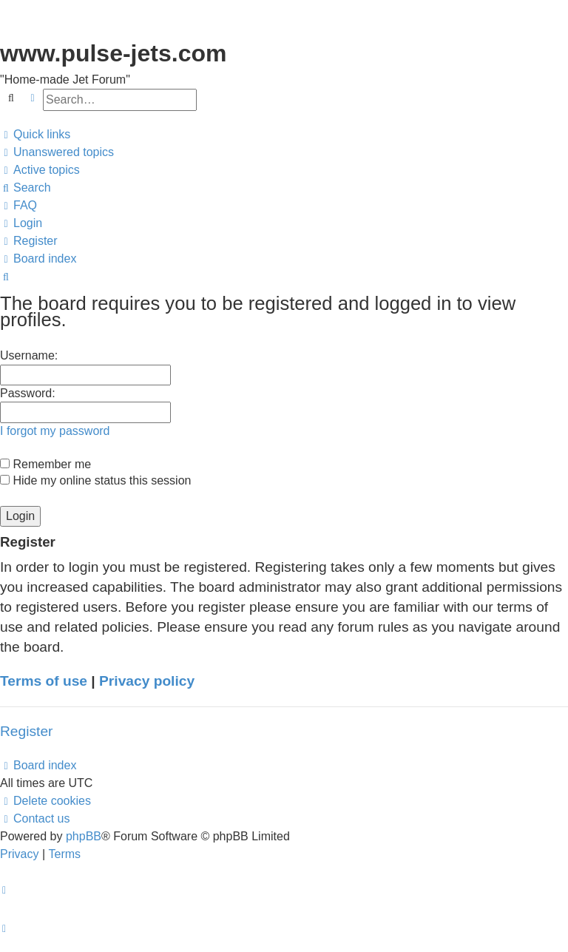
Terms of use (43, 681)
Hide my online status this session (95, 480)
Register (26, 731)
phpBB (83, 836)
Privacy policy (147, 681)
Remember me (45, 464)
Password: (27, 393)
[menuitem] (57, 152)
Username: (29, 355)
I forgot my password (55, 431)
